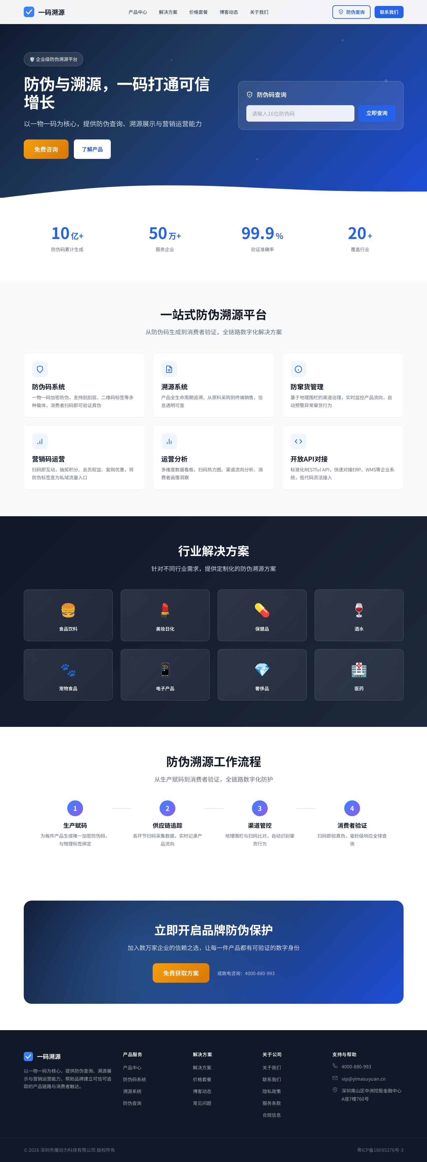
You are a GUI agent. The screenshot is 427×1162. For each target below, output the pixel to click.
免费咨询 (46, 149)
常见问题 (202, 1103)
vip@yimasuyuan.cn (364, 1078)
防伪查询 (351, 12)
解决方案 (168, 12)
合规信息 (271, 1115)
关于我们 (259, 12)
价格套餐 (198, 12)
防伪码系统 (134, 1079)
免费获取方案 (181, 976)
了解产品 (92, 149)
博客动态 (229, 12)
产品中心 (138, 12)
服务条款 (271, 1103)
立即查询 (376, 113)
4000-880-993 (356, 1066)
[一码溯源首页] (44, 12)
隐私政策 (271, 1091)
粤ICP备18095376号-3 (380, 1150)
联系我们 (389, 12)
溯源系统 (132, 1091)
